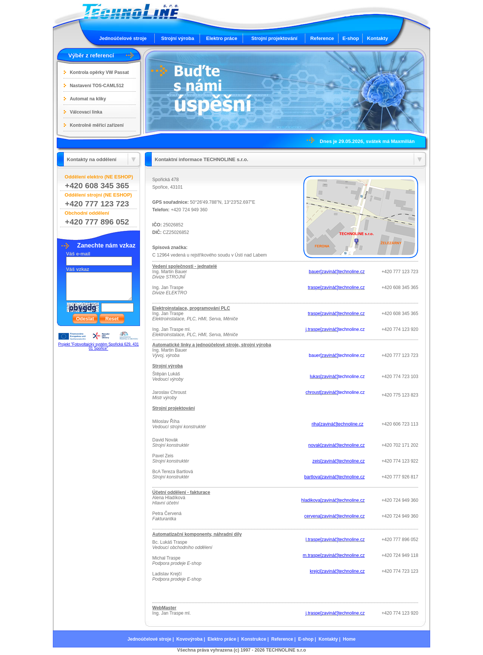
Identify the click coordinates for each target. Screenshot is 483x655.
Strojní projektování (274, 38)
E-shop (350, 38)
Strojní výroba (177, 38)
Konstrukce (253, 639)
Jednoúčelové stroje (123, 38)
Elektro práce (221, 38)
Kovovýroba (189, 639)
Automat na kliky (88, 98)
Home (349, 639)
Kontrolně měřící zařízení (97, 125)
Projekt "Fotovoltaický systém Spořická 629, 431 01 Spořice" (98, 346)
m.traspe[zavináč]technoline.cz (334, 555)
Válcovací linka (86, 112)
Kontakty (377, 38)
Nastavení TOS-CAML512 (97, 85)
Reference (322, 38)
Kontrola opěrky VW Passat (99, 72)
